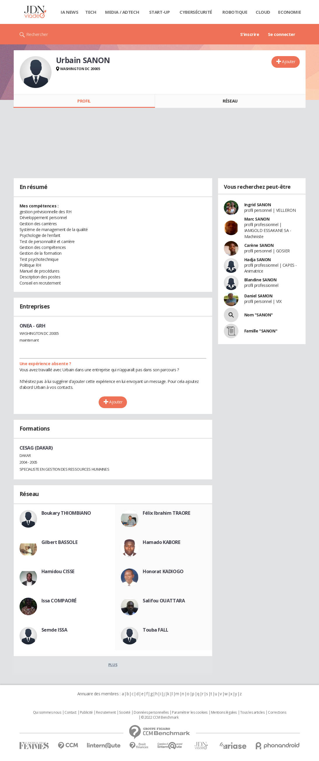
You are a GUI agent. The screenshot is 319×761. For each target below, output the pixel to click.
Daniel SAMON (258, 296)
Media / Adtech (122, 12)
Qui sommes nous (47, 712)
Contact (70, 712)
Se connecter (281, 34)
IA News (69, 12)
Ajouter (288, 61)
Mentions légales (224, 712)
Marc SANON (257, 219)
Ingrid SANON (257, 204)
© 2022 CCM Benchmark (160, 717)
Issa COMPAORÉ (59, 600)
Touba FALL (155, 630)
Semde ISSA (54, 630)
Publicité (86, 712)
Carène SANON (259, 245)
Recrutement (106, 712)
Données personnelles (151, 712)
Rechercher (37, 34)
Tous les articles (252, 712)
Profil (83, 101)
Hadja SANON (257, 259)
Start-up (159, 12)
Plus (112, 664)
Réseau (230, 101)
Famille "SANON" (261, 331)
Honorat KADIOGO (163, 571)
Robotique (234, 12)
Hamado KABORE (161, 542)
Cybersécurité (195, 12)
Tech (90, 12)
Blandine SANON (260, 279)
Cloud (263, 12)
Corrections (277, 712)
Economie (289, 12)
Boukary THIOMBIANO (66, 513)
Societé (124, 712)
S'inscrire (249, 34)
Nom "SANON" (258, 315)
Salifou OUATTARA (164, 600)
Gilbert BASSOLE (59, 542)
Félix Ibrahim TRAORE (166, 513)
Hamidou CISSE (58, 571)
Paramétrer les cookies (190, 712)
